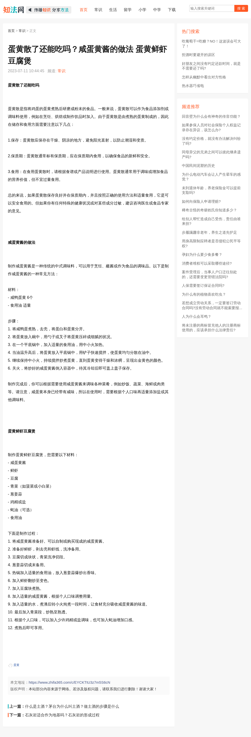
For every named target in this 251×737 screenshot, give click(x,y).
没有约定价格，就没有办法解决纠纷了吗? (211, 140)
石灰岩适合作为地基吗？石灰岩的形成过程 (62, 715)
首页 (11, 31)
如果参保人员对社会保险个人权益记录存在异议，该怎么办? (211, 127)
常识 (22, 31)
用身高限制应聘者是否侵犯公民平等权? (211, 243)
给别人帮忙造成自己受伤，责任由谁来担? (211, 221)
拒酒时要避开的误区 (198, 55)
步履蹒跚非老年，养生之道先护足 (209, 232)
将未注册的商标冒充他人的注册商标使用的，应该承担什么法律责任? (211, 327)
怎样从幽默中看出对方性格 (204, 77)
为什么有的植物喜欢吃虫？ (204, 294)
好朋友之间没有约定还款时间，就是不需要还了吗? (211, 66)
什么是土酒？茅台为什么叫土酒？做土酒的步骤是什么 (72, 706)
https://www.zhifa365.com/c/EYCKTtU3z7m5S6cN (69, 682)
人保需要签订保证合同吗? (203, 285)
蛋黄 (16, 665)
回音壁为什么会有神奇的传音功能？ (211, 116)
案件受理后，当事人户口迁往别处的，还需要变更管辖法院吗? (209, 274)
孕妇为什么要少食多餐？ (202, 254)
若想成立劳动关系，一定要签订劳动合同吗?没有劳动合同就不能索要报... (212, 305)
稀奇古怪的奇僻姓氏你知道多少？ (209, 210)
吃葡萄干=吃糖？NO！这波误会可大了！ (211, 43)
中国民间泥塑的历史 (198, 165)
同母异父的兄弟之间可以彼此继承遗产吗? (211, 154)
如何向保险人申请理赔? (201, 201)
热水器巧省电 (193, 86)
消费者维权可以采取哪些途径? (207, 263)
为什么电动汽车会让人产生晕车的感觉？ (211, 176)
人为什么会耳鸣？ (196, 316)
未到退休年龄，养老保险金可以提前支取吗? (211, 190)
